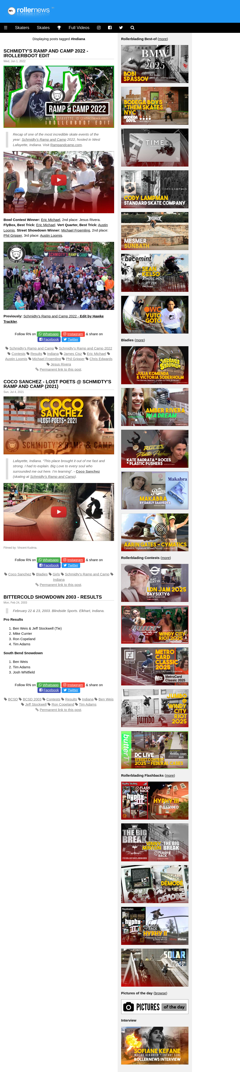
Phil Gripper (13, 235)
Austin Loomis (51, 235)
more (163, 39)
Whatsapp (51, 334)
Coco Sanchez (88, 471)
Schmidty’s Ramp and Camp (44, 139)
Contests (18, 354)
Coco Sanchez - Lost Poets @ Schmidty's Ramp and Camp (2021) (57, 384)
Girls (56, 574)
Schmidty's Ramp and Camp (31, 348)
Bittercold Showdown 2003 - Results (53, 597)
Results (36, 354)
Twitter (73, 339)
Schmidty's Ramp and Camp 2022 (85, 348)
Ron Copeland (63, 704)
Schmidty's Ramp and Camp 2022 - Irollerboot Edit (46, 53)
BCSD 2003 (32, 699)
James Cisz (73, 354)
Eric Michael (50, 220)
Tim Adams (87, 704)
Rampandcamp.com (66, 145)
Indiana (53, 354)
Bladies (42, 574)
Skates (43, 27)
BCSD (13, 699)
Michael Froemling (75, 230)
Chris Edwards (101, 359)
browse (160, 993)
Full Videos (79, 27)
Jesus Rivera (61, 364)
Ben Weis (106, 699)
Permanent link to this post (60, 369)
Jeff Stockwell (35, 704)
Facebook (51, 339)
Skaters (22, 27)
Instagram (75, 334)
